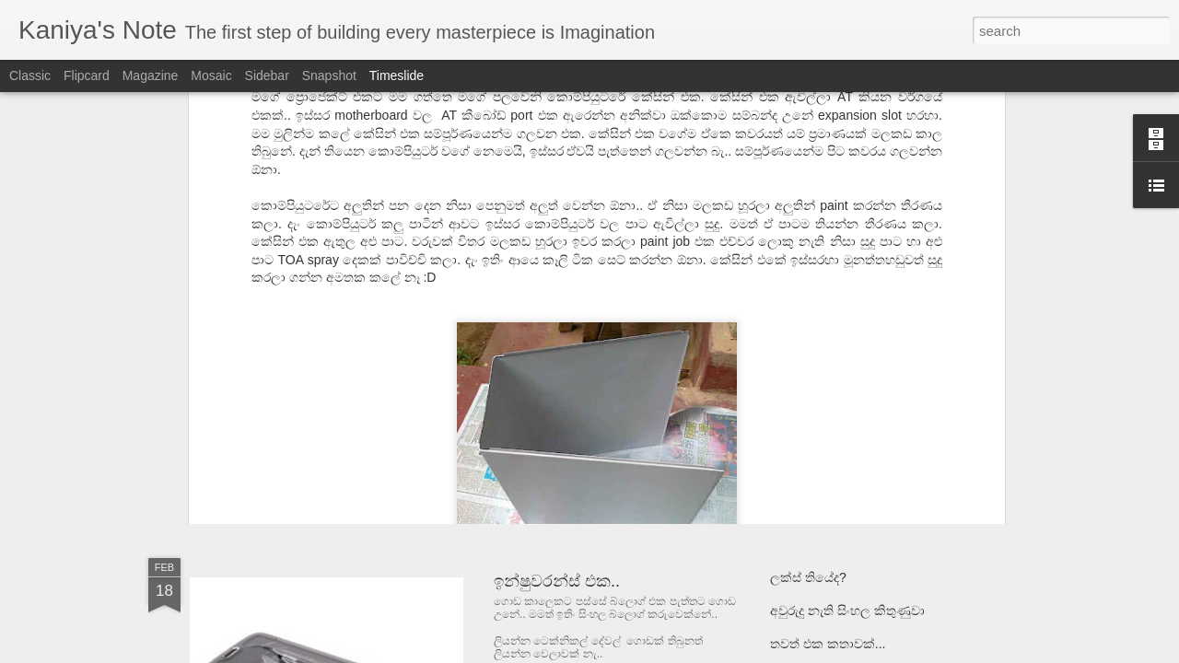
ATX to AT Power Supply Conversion (628, 405)
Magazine (151, 75)
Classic (30, 75)
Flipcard (87, 75)
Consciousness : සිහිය (833, 365)
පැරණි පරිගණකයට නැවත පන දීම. (866, 465)
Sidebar (267, 75)
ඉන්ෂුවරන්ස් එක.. (557, 581)
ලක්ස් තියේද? (808, 577)
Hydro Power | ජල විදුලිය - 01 (853, 332)
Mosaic (211, 75)
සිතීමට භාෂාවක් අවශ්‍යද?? (843, 432)
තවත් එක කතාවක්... (827, 643)
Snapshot (329, 75)
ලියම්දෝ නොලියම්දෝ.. (836, 398)
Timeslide (396, 75)
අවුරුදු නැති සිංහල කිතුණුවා (847, 610)
